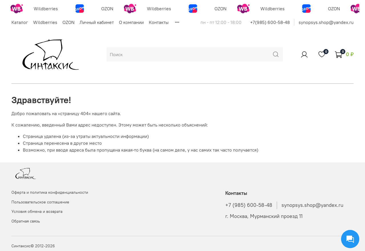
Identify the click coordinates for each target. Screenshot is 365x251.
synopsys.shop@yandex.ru (326, 22)
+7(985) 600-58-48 (270, 22)
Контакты (159, 22)
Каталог (19, 22)
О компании (131, 22)
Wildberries (45, 22)
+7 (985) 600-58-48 (248, 205)
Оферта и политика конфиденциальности (49, 192)
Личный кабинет (97, 22)
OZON (68, 22)
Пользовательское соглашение (40, 202)
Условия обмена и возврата (36, 211)
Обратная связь (25, 221)
